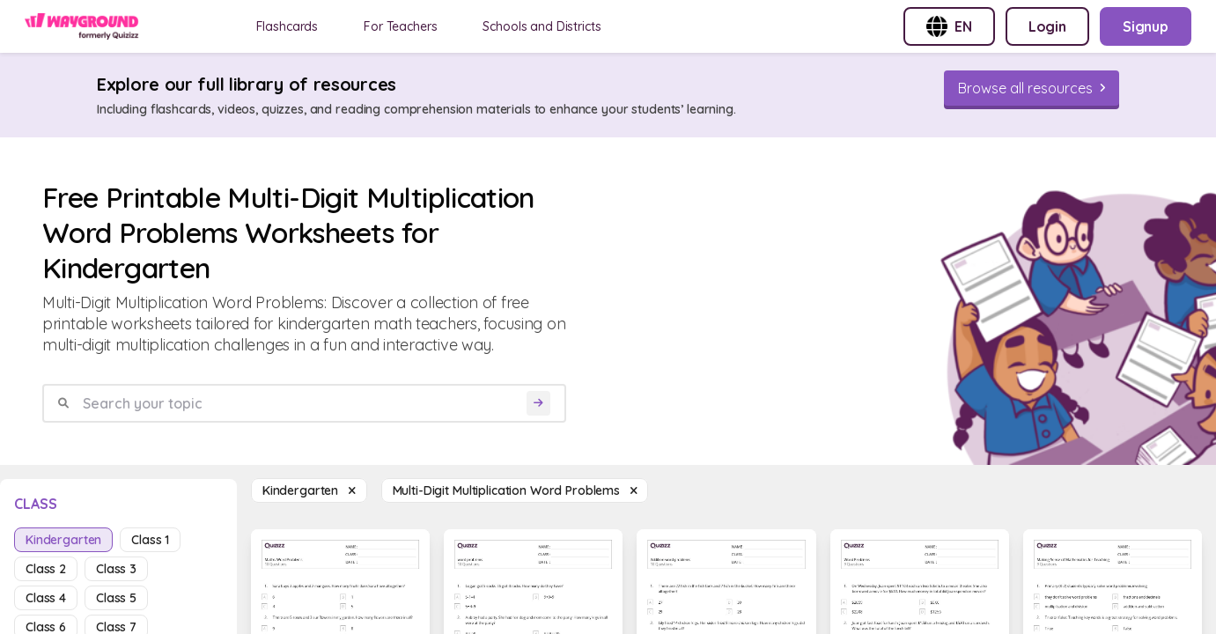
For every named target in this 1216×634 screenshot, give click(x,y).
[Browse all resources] (1031, 88)
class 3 (116, 569)
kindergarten (63, 540)
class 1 (150, 540)
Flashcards (287, 26)
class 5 (116, 598)
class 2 (46, 569)
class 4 (46, 598)
